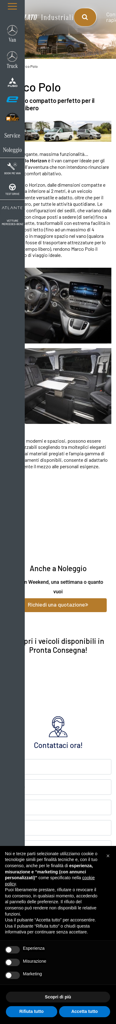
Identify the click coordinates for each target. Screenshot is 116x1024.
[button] (108, 856)
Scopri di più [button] (58, 996)
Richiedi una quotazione (58, 604)
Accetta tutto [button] (84, 1011)
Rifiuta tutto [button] (31, 1011)
